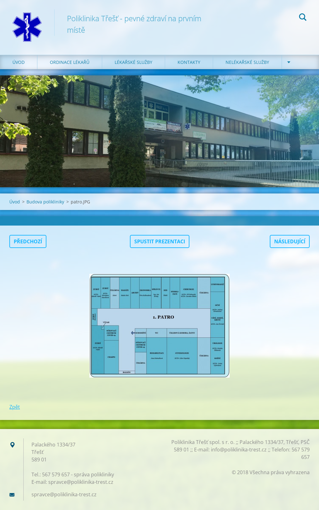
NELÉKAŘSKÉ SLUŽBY (247, 62)
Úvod (18, 62)
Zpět (14, 406)
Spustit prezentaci (159, 241)
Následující (289, 241)
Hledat (303, 18)
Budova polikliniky (45, 202)
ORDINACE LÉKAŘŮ (69, 62)
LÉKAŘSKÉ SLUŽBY (133, 62)
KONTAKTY (189, 62)
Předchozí (28, 241)
